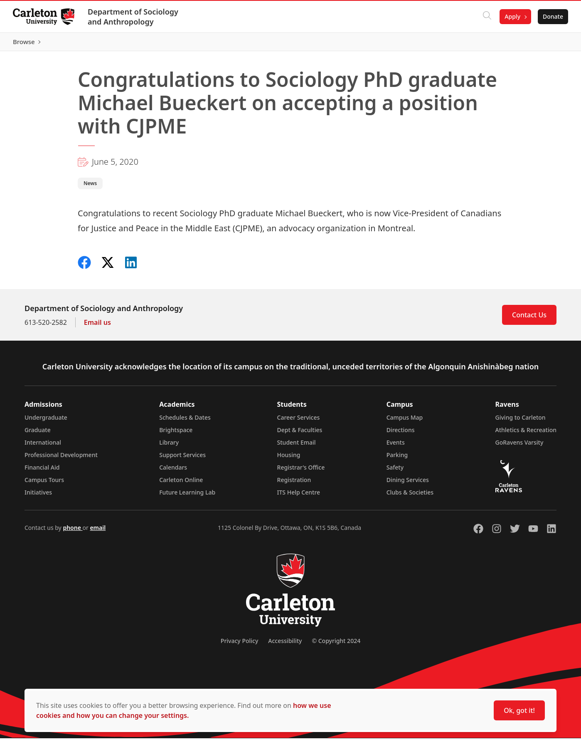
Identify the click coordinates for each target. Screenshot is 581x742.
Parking (397, 459)
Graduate (38, 434)
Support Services (182, 459)
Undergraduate (46, 421)
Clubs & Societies (410, 496)
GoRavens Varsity (519, 446)
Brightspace (175, 434)
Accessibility (285, 644)
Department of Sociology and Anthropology (133, 17)
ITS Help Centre (298, 496)
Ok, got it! (519, 710)
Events (396, 446)
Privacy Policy (239, 644)
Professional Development (61, 459)
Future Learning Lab (187, 496)
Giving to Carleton (520, 421)
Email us (97, 326)
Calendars (173, 471)
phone (72, 531)
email (98, 531)
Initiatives (38, 496)
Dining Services (408, 483)
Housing (288, 459)
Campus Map (405, 421)
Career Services (298, 421)
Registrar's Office (301, 471)
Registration (294, 483)
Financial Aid (42, 471)
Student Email (296, 446)
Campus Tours (44, 483)
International (43, 446)
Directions (401, 434)
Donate (552, 16)
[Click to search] (487, 16)
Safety (395, 471)
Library (169, 446)
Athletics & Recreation (525, 434)
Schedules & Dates (185, 421)
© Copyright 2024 (336, 644)
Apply (512, 16)
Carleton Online (181, 483)
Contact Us (529, 318)
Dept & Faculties (300, 434)
